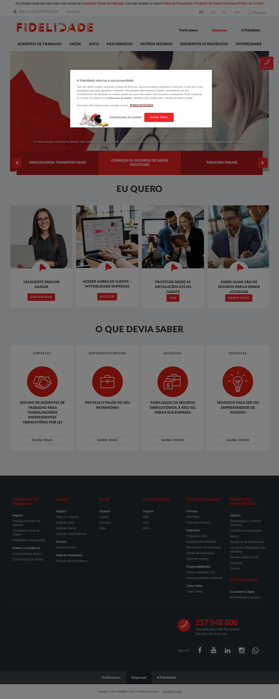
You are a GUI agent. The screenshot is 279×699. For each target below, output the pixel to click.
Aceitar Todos (159, 117)
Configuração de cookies (125, 117)
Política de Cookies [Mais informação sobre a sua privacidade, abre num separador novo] (141, 105)
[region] (141, 98)
